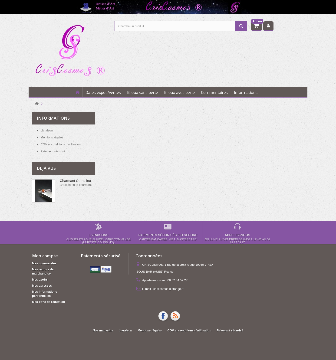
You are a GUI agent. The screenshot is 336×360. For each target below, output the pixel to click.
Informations (245, 92)
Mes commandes (44, 263)
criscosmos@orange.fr (168, 289)
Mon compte (45, 256)
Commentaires (214, 92)
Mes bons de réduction (48, 302)
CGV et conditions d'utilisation (60, 144)
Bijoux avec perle (179, 92)
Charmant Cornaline (75, 181)
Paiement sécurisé (53, 151)
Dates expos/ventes (103, 92)
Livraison (46, 130)
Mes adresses (42, 285)
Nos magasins (103, 330)
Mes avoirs (40, 279)
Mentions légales (51, 137)
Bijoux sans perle (142, 92)
